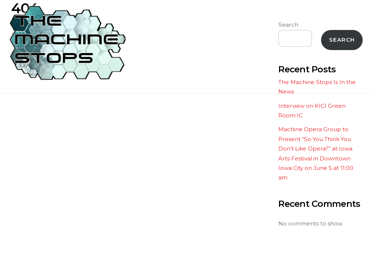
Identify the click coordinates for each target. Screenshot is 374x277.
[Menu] (351, 10)
